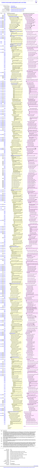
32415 (4, 385)
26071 (4, 97)
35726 (4, 167)
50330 (1, 226)
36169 (4, 374)
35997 (4, 256)
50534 (1, 325)
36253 (4, 410)
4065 (4, 324)
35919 (4, 240)
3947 (4, 15)
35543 (4, 75)
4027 (4, 27)
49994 (1, 127)
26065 (4, 94)
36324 (4, 328)
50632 (1, 375)
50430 (1, 251)
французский (16, 9)
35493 (4, 55)
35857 (4, 215)
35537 (4, 73)
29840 (4, 417)
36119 (4, 352)
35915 (4, 239)
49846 (1, 75)
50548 (1, 335)
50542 (1, 27)
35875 (4, 221)
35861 (4, 216)
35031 (4, 111)
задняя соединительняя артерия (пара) (15, 283)
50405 (1, 286)
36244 (4, 407)
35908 (4, 236)
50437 (1, 275)
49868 (1, 83)
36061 (4, 337)
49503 (1, 309)
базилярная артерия (12, 333)
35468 (4, 44)
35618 (4, 118)
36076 (4, 340)
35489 (4, 54)
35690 (4, 155)
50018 (1, 134)
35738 (4, 171)
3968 (4, 17)
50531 (1, 324)
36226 (4, 400)
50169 (1, 18)
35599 (4, 102)
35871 (4, 220)
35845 (4, 211)
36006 (4, 260)
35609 (4, 108)
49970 (1, 120)
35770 (4, 180)
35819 (4, 197)
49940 (1, 101)
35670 (4, 149)
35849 (4, 212)
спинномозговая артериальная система (13, 411)
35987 (4, 251)
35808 (4, 193)
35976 (4, 246)
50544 (1, 334)
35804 (4, 191)
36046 (4, 279)
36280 (4, 309)
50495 (1, 307)
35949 (4, 288)
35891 (4, 229)
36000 (4, 257)
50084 (1, 25)
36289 (4, 313)
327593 (1, 41)
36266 (4, 300)
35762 (4, 178)
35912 (4, 237)
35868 (4, 219)
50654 (1, 394)
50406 (1, 287)
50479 (1, 276)
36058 (4, 335)
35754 (4, 176)
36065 (4, 336)
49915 (1, 93)
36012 (4, 263)
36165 (4, 372)
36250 (4, 409)
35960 (4, 291)
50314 (1, 197)
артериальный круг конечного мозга (13, 16)
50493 (1, 300)
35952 (4, 289)
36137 (4, 360)
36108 (4, 349)
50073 (1, 191)
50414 (1, 289)
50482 (1, 279)
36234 (4, 402)
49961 (1, 114)
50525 (1, 320)
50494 (1, 301)
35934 (4, 283)
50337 (1, 220)
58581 (1, 113)
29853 (4, 422)
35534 (4, 72)
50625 (1, 366)
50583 (1, 26)
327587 (1, 34)
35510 (4, 62)
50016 (1, 137)
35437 (4, 28)
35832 (4, 204)
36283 (4, 310)
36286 (4, 311)
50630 (1, 372)
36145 (4, 363)
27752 (4, 115)
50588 (1, 363)
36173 (4, 375)
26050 (4, 106)
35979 (4, 248)
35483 (4, 52)
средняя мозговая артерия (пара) (14, 246)
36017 (4, 266)
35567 (4, 143)
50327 (1, 204)
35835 (4, 206)
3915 (4, 25)
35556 (4, 81)
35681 (4, 152)
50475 (1, 270)
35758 (4, 177)
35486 (4, 53)
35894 (4, 231)
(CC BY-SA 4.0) (33, 467)
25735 (4, 131)
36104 (4, 348)
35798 (4, 188)
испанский (20, 9)
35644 (4, 123)
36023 (4, 268)
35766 (4, 179)
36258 (4, 415)
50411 (1, 288)
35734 (4, 170)
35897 (4, 232)
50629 (1, 371)
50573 (1, 352)
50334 (1, 231)
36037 (4, 275)
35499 (4, 58)
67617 (1, 82)
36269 (4, 301)
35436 (4, 19)
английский (12, 9)
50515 (1, 314)
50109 (1, 245)
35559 (4, 82)
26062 (4, 93)
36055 (4, 334)
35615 (4, 114)
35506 (4, 61)
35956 (4, 290)
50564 (1, 340)
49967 (1, 118)
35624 (4, 121)
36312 (4, 323)
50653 (1, 408)
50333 (1, 229)
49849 (1, 149)
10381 (4, 14)
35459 (4, 38)
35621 (4, 120)
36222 (4, 399)
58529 (1, 111)
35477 (4, 49)
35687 (4, 245)
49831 (1, 38)
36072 (4, 339)
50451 (1, 296)
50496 (1, 313)
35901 (4, 233)
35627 (4, 122)
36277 (4, 307)
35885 (4, 226)
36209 (4, 393)
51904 (1, 94)
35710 (4, 162)
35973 (4, 296)
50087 (1, 155)
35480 (4, 50)
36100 (4, 347)
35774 (4, 181)
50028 (1, 17)
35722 (4, 166)
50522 (1, 415)
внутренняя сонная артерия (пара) (14, 29)
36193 (4, 382)
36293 (4, 314)
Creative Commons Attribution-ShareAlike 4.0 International (26, 467)
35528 (4, 69)
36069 (4, 338)
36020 (4, 267)
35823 (4, 198)
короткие (24, 8)
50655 (1, 409)
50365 (1, 248)
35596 (4, 101)
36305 (4, 320)
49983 (1, 122)
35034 (4, 113)
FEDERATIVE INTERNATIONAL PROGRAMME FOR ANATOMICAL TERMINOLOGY (12, 467)
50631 (1, 374)
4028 (4, 26)
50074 (1, 200)
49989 (1, 123)
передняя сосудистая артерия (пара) (16, 155)
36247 (4, 408)
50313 (1, 198)
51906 (1, 97)
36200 (4, 388)
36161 (4, 371)
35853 (4, 213)
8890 (4, 297)
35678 (4, 151)
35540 (4, 74)
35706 (4, 161)
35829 (4, 202)
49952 (1, 103)
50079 (1, 246)
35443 (4, 31)
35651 (4, 137)
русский (23, 9)
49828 (1, 37)
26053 (4, 88)
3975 (4, 18)
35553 (4, 79)
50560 (1, 339)
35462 (4, 41)
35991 (4, 253)
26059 (4, 91)
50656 (1, 410)
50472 (1, 269)
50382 (1, 256)
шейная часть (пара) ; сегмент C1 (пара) (16, 31)
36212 (4, 394)
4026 (4, 16)
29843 (4, 418)
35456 (4, 37)
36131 (4, 357)
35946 (4, 287)
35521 (4, 66)
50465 (1, 266)
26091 (4, 103)
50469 (1, 268)
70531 (1, 52)
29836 (4, 416)
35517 (4, 65)
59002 (1, 106)
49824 (1, 81)
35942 (4, 286)
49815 (1, 31)
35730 (4, 168)
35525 (4, 67)
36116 (4, 351)
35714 (4, 163)
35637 (4, 127)
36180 (4, 377)
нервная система (14, 7)
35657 (4, 134)
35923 (4, 241)
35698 (4, 158)
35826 (4, 200)
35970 (4, 295)
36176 (4, 376)
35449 (4, 34)
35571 (4, 144)
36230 (4, 401)
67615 (1, 49)
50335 (1, 232)
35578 (4, 83)
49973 (1, 121)
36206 (4, 391)
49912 (1, 88)
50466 (1, 267)
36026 (4, 269)
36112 (4, 350)
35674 (4, 150)
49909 (1, 91)
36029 (4, 270)
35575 (4, 145)
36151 (4, 366)
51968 (1, 102)
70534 (1, 72)
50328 (1, 206)
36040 (4, 276)
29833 (4, 414)
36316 (4, 325)
